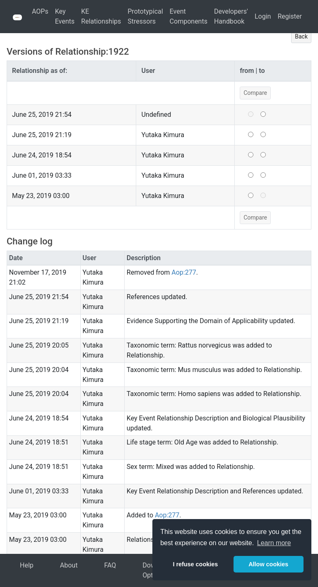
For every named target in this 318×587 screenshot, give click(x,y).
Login (263, 16)
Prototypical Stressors (145, 16)
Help (27, 565)
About (69, 565)
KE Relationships (101, 16)
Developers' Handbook (231, 16)
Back (301, 36)
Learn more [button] (274, 542)
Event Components (188, 16)
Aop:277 (183, 272)
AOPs (40, 11)
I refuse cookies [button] (195, 564)
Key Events (65, 16)
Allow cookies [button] (268, 564)
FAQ (110, 565)
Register (289, 16)
